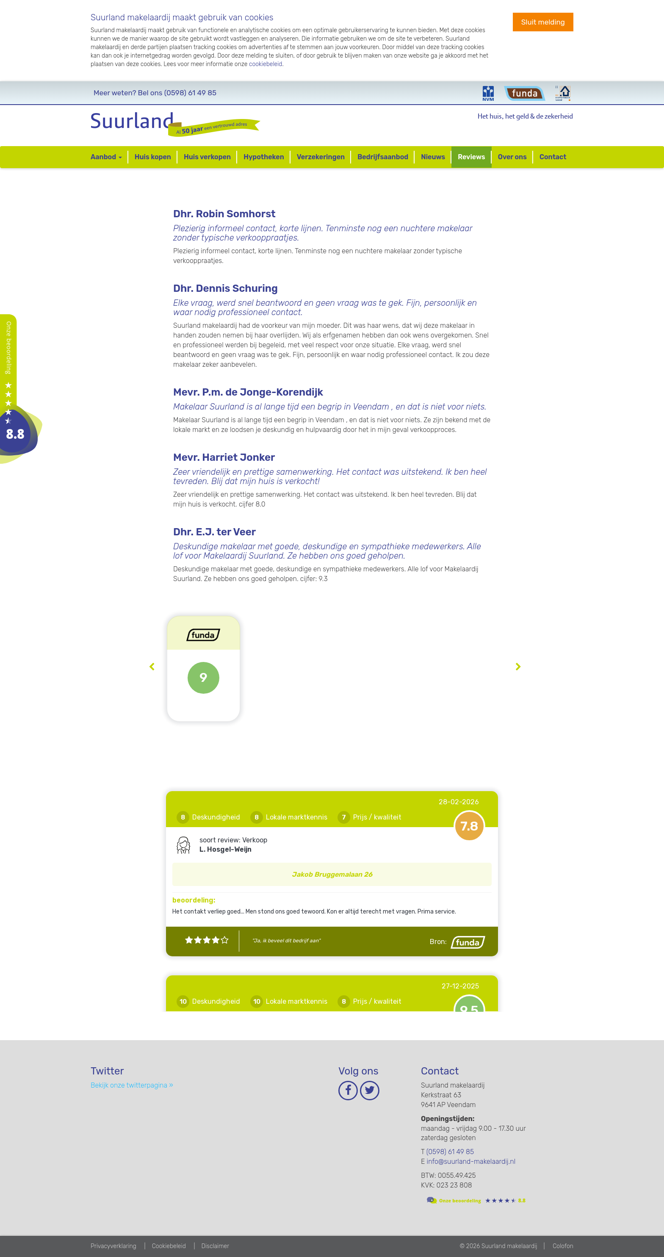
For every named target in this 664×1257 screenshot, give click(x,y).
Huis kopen (153, 157)
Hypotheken (263, 157)
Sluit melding (543, 22)
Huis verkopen (207, 157)
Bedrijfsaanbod (382, 157)
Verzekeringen (321, 157)
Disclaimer (215, 1246)
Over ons (512, 157)
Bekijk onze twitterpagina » (132, 1085)
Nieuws (433, 157)
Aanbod (106, 157)
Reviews (471, 157)
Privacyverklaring (113, 1246)
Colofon (563, 1246)
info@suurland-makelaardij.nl (471, 1161)
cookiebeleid (265, 64)
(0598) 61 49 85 (155, 93)
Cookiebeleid (169, 1246)
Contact (553, 157)
